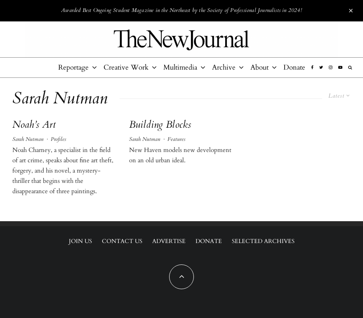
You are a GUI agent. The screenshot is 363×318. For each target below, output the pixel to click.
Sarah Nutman (27, 139)
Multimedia (180, 67)
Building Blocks (160, 125)
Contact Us (122, 241)
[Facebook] (312, 67)
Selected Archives (263, 241)
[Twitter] (321, 67)
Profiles (58, 139)
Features (176, 139)
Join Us (80, 241)
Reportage (73, 67)
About (259, 67)
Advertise (169, 241)
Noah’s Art (34, 125)
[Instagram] (330, 67)
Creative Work (126, 67)
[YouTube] (340, 67)
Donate (294, 67)
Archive (224, 67)
